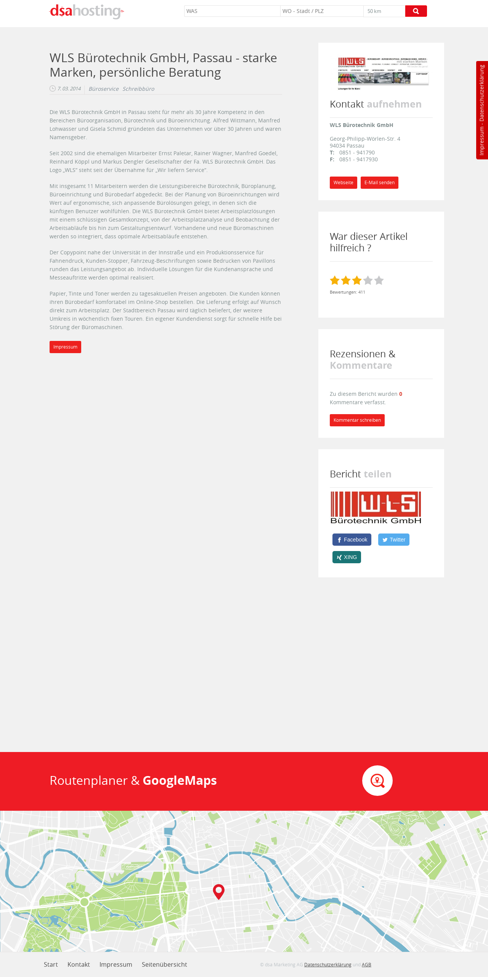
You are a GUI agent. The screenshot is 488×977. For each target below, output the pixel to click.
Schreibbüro (138, 88)
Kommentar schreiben (357, 420)
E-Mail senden (379, 182)
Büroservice (103, 88)
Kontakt (78, 964)
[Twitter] (393, 539)
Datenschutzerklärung (481, 93)
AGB (366, 964)
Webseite (343, 182)
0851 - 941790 (357, 152)
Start (51, 964)
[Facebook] (351, 539)
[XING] (346, 557)
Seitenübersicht (164, 964)
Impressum (481, 141)
